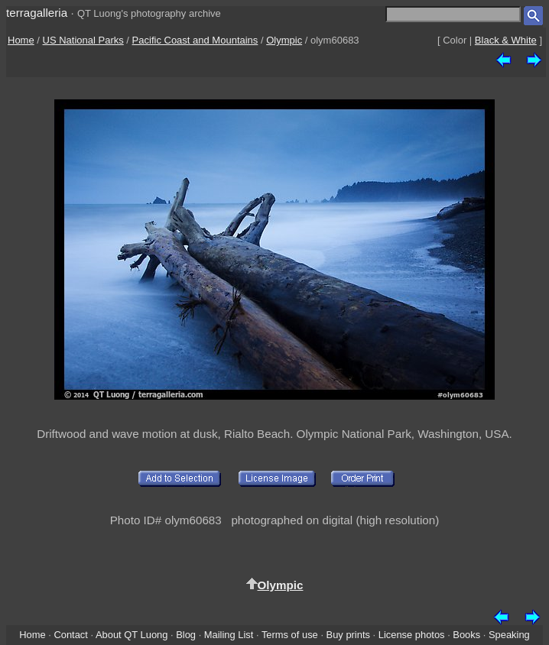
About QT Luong (131, 634)
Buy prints (348, 634)
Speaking (509, 634)
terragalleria (36, 12)
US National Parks (83, 40)
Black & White (506, 40)
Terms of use (290, 634)
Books (466, 634)
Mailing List (229, 634)
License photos (411, 634)
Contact (70, 634)
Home (21, 40)
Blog (186, 634)
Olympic (284, 40)
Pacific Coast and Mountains (195, 40)
